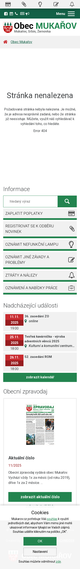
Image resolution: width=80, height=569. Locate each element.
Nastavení (40, 552)
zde (58, 561)
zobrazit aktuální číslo (40, 497)
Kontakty (17, 13)
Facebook (6, 14)
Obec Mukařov (21, 42)
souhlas (52, 519)
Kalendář (12, 13)
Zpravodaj (22, 13)
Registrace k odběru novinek (28, 13)
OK (40, 541)
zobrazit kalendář (40, 377)
